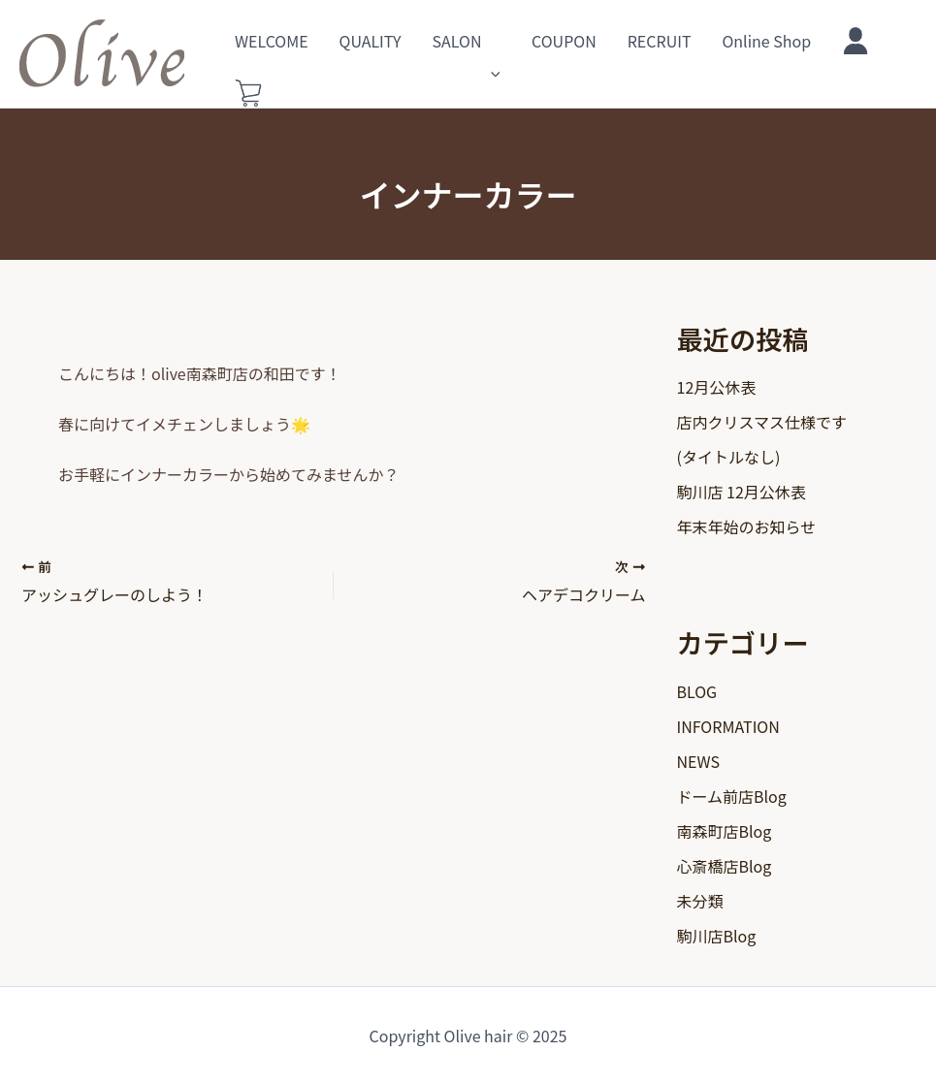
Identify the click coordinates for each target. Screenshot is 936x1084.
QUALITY (370, 40)
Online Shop (766, 40)
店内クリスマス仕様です (762, 421)
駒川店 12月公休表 (741, 491)
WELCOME (271, 40)
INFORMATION (728, 726)
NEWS (698, 761)
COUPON (564, 40)
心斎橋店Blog (724, 865)
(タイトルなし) (729, 456)
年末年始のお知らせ (747, 526)
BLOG (697, 691)
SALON (466, 41)
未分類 (700, 900)
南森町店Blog (724, 831)
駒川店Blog (717, 935)
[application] (490, 41)
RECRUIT (660, 40)
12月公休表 (717, 387)
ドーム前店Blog (732, 796)
